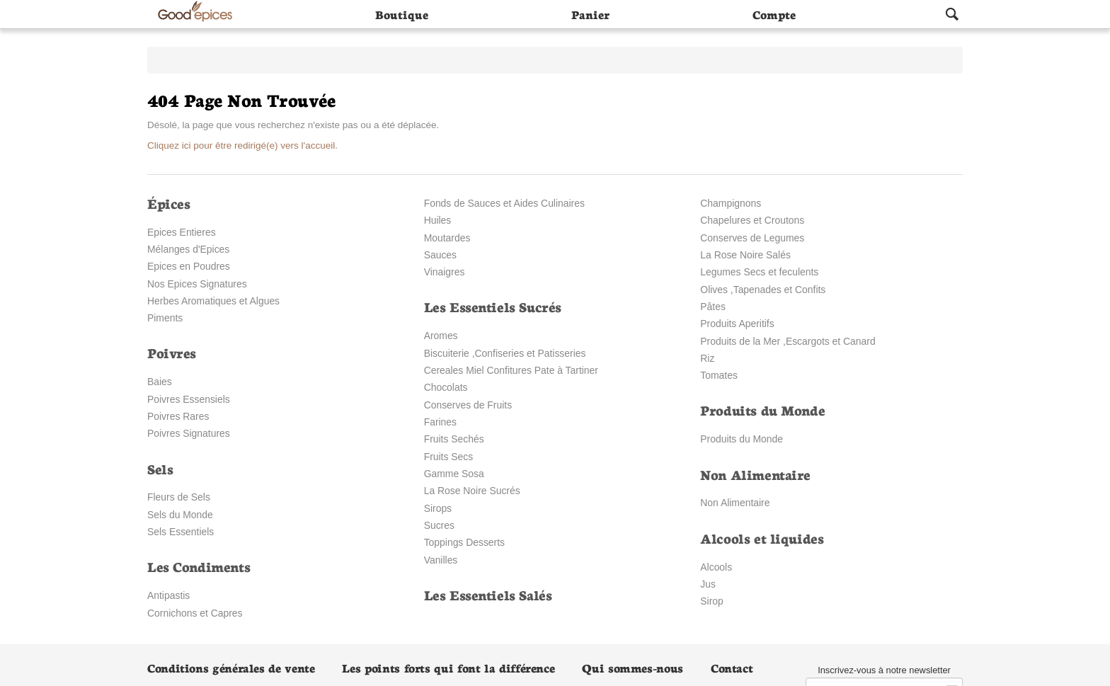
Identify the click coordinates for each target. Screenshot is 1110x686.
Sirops (438, 508)
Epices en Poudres (188, 266)
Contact (732, 667)
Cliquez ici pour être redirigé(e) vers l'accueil (241, 145)
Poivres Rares (178, 416)
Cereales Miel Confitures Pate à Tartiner (511, 370)
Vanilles (441, 560)
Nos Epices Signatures (197, 284)
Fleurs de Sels (178, 497)
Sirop (711, 601)
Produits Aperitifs (737, 323)
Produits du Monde (741, 439)
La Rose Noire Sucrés (472, 490)
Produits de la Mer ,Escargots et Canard (787, 341)
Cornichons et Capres (195, 613)
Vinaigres (444, 272)
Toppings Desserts (464, 542)
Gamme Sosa (454, 473)
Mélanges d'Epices (188, 249)
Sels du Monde (180, 514)
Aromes (441, 335)
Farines (440, 422)
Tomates (719, 375)
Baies (159, 381)
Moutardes (447, 238)
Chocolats (446, 387)
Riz (707, 358)
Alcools (716, 567)
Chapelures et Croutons (752, 220)
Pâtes (713, 306)
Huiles (438, 220)
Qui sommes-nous (632, 667)
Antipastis (168, 595)
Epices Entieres (181, 232)
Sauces (440, 255)
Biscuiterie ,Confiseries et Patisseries (505, 353)
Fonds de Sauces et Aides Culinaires (504, 203)
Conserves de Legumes (752, 238)
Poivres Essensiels (188, 399)
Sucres (439, 525)
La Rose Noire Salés (745, 255)
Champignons (730, 203)
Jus (708, 584)
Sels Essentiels (180, 531)
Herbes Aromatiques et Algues (213, 301)
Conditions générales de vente (231, 667)
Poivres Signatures (188, 433)
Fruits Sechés (454, 439)
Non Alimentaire (734, 502)
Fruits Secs (449, 456)
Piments (165, 318)
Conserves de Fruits (468, 405)
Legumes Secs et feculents (759, 272)
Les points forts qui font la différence (448, 667)
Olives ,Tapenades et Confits (762, 289)
